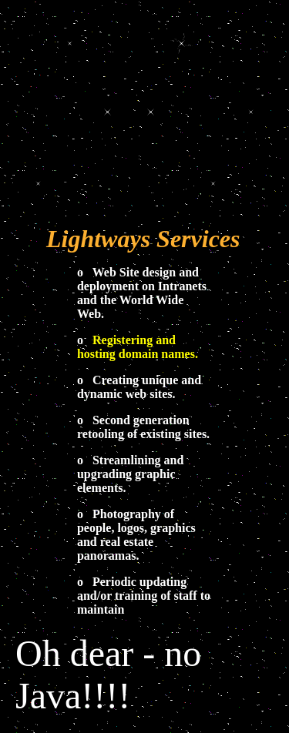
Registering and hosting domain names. (137, 346)
